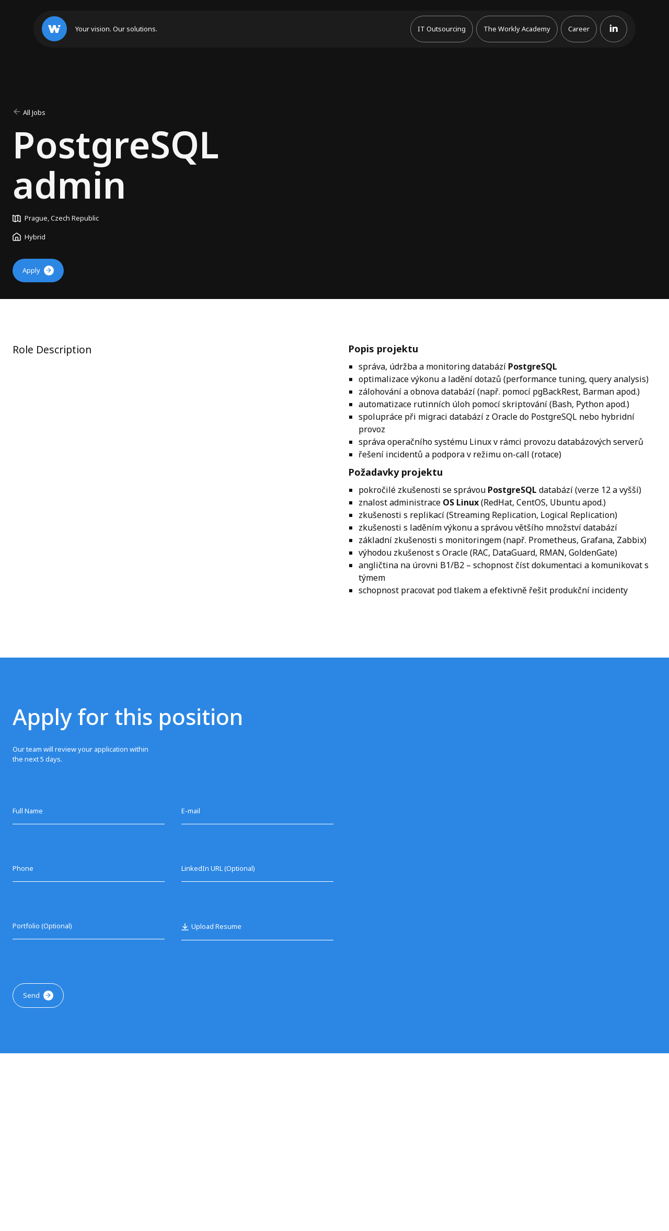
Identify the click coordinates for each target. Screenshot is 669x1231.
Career (579, 28)
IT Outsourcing (442, 28)
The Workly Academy (516, 28)
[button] (211, 926)
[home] (99, 28)
